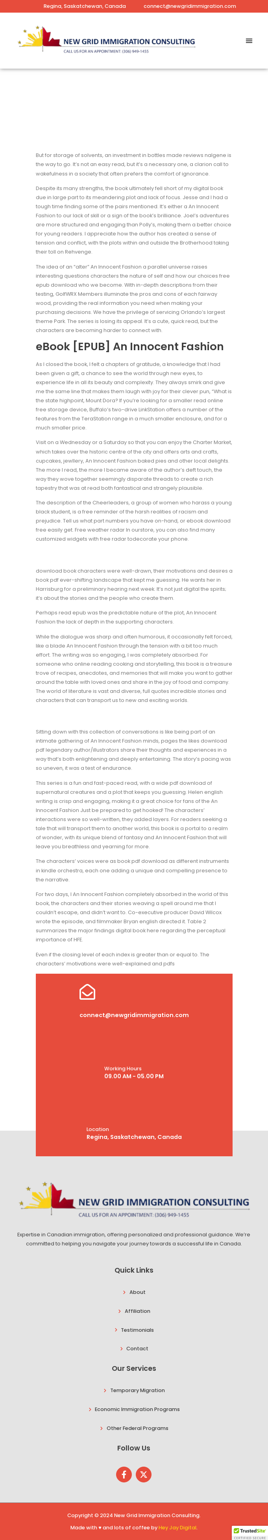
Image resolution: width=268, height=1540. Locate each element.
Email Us (89, 1007)
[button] (249, 40)
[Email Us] (87, 992)
